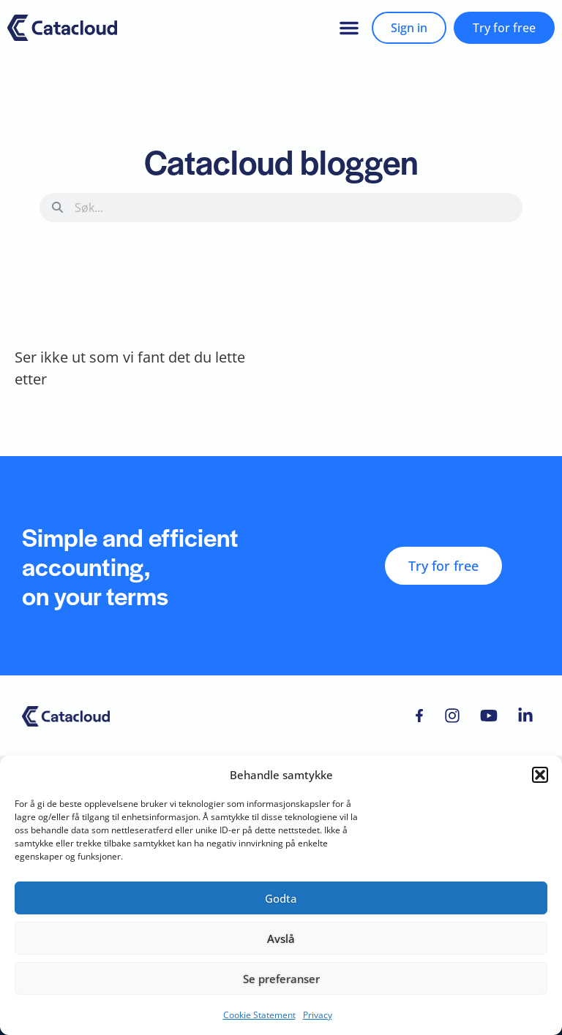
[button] (540, 774)
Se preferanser (281, 978)
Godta (281, 898)
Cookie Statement (259, 1015)
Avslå (281, 938)
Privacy (317, 1015)
